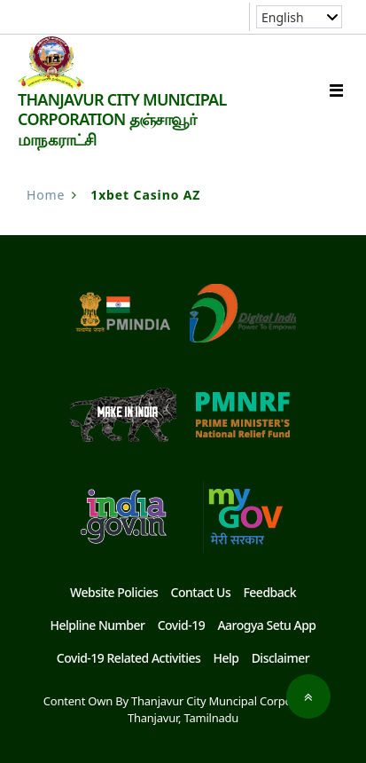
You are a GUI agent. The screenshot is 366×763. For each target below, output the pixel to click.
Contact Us (201, 592)
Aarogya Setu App (266, 625)
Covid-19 (182, 625)
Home (46, 194)
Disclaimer (281, 657)
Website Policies (114, 592)
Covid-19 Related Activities (128, 657)
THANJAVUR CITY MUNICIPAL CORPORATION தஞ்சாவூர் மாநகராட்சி (122, 119)
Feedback (269, 592)
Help (225, 657)
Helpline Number (97, 625)
